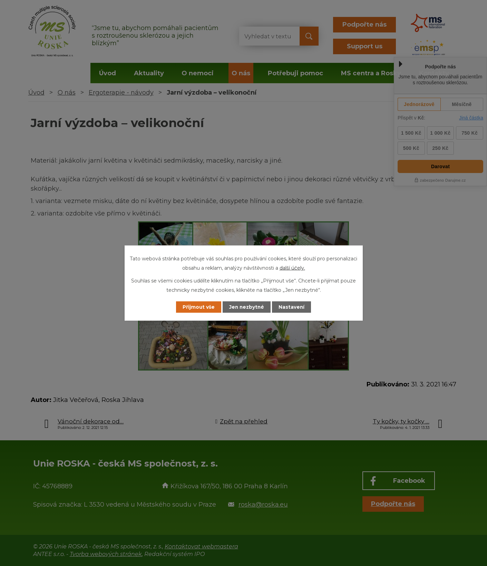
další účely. (292, 268)
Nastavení (294, 307)
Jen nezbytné (246, 307)
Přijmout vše (196, 307)
